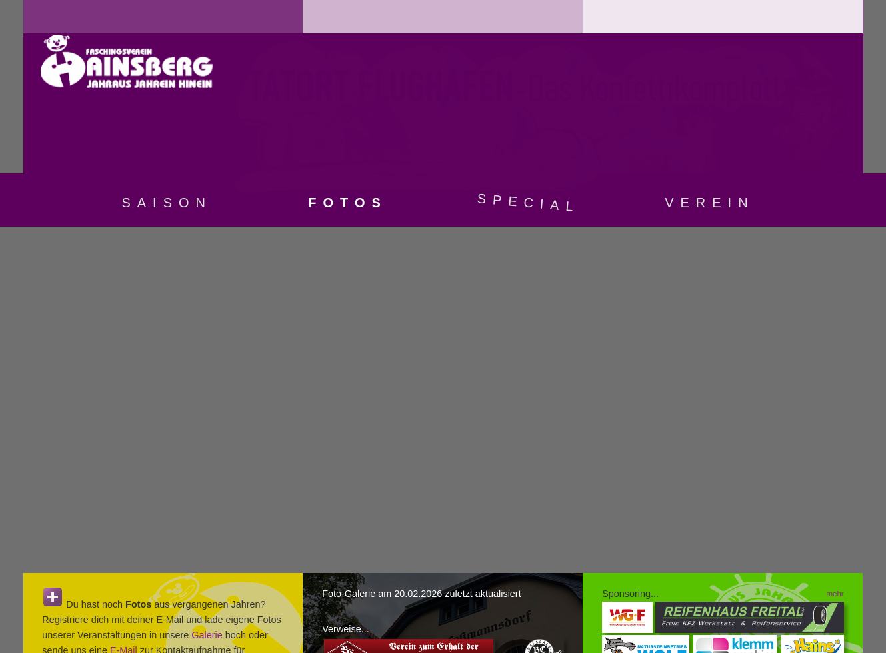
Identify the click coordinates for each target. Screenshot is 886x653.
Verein (709, 202)
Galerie (206, 635)
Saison (166, 202)
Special (529, 202)
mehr (834, 594)
